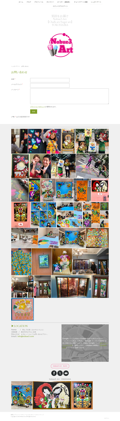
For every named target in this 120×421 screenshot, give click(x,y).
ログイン (106, 418)
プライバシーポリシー (37, 107)
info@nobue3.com (25, 336)
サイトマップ (40, 414)
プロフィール (38, 2)
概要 (12, 414)
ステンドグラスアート (60, 6)
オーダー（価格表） (64, 2)
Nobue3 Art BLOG (60, 366)
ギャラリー (50, 2)
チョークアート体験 (81, 2)
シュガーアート (96, 2)
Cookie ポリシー (31, 414)
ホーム (21, 2)
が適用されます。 (43, 107)
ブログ (28, 2)
